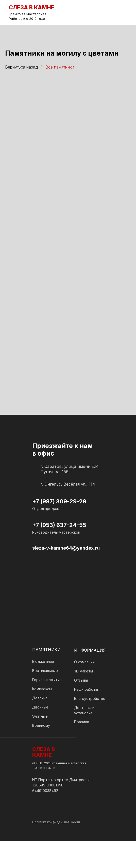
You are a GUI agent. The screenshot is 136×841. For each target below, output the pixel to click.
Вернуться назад (21, 67)
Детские (40, 698)
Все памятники (59, 67)
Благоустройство (89, 698)
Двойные (40, 707)
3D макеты (83, 671)
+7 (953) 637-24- (55, 525)
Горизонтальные (47, 680)
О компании (84, 662)
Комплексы (42, 689)
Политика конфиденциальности (56, 822)
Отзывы (81, 680)
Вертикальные (45, 670)
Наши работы (86, 689)
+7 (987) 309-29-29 (59, 501)
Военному (41, 725)
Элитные (40, 716)
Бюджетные (43, 661)
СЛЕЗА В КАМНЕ (43, 752)
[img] (123, 13)
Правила (81, 722)
